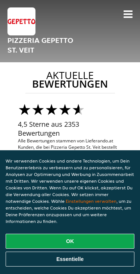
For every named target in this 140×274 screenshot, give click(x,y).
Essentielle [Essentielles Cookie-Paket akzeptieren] (70, 259)
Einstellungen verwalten (91, 201)
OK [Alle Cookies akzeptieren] (70, 241)
